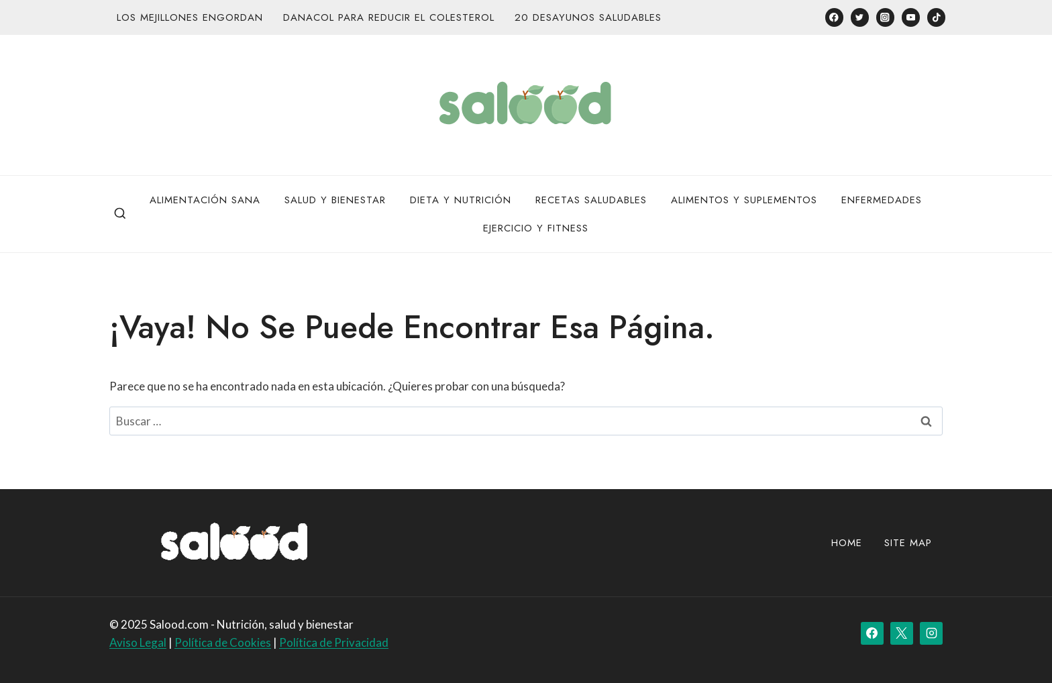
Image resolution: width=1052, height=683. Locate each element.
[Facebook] (834, 17)
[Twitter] (860, 17)
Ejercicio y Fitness (535, 228)
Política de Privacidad (333, 642)
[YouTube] (911, 17)
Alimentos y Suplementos (744, 200)
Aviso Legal (137, 642)
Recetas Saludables (591, 200)
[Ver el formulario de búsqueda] (120, 214)
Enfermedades (881, 200)
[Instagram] (885, 17)
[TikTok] (936, 17)
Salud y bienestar (335, 200)
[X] (901, 633)
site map (908, 542)
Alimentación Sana (205, 200)
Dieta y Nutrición (460, 200)
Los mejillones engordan (190, 17)
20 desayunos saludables (588, 17)
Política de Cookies (222, 642)
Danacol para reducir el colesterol (388, 17)
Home (846, 542)
